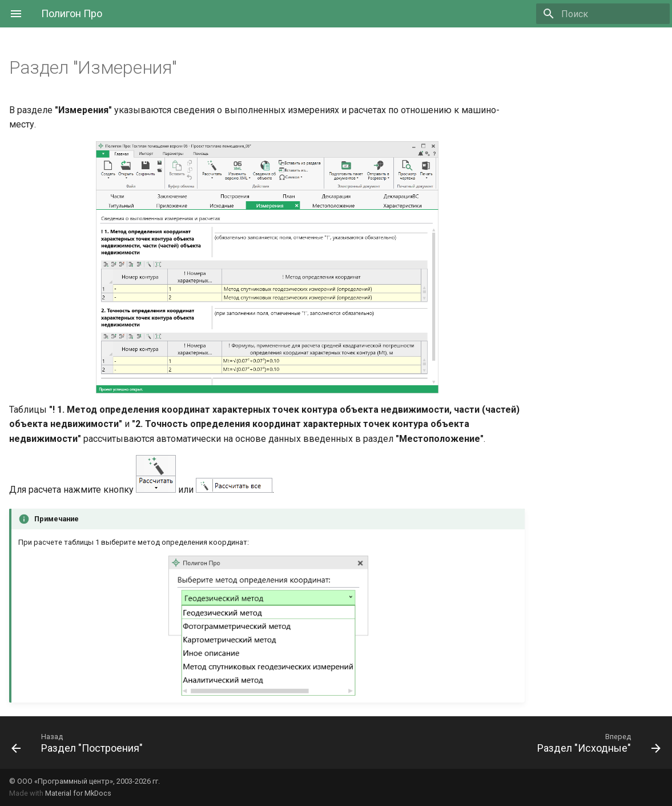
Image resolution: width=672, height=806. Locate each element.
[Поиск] (603, 13)
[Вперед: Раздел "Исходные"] (596, 743)
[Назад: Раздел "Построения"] (80, 743)
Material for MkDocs (78, 793)
